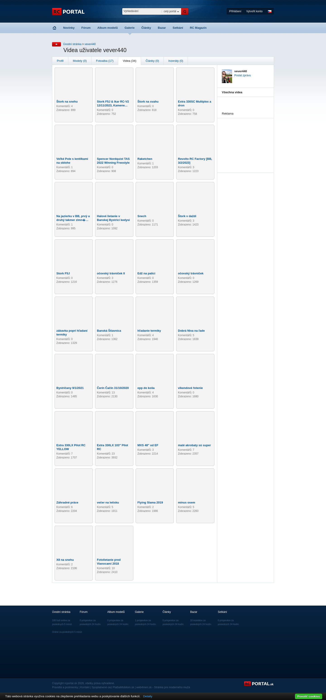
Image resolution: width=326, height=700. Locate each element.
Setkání (178, 27)
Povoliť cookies (308, 696)
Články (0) (152, 60)
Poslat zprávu (242, 75)
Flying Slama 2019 (150, 502)
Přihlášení (235, 11)
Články (146, 27)
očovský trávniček (191, 273)
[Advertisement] (244, 140)
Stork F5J (63, 273)
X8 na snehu (65, 559)
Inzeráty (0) (175, 60)
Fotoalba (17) (104, 60)
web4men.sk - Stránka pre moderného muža (163, 687)
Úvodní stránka (72, 44)
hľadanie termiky (149, 330)
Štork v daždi (187, 216)
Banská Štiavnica (109, 330)
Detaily (147, 696)
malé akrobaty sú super (194, 445)
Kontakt (85, 687)
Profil (60, 60)
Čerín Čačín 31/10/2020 (113, 388)
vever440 (90, 44)
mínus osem (186, 502)
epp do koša (146, 388)
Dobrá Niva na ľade (191, 330)
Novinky (69, 27)
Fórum (86, 27)
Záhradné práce (67, 502)
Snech (141, 216)
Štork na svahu (147, 101)
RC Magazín (198, 27)
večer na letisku (108, 502)
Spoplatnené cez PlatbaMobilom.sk (113, 687)
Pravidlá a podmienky (65, 687)
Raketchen (144, 159)
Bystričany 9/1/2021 (70, 388)
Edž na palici (146, 273)
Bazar (162, 27)
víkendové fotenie (190, 388)
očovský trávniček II (111, 273)
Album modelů (107, 27)
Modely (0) (80, 60)
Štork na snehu (67, 101)
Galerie (129, 27)
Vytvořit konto (254, 11)
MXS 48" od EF (147, 445)
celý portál (170, 11)
